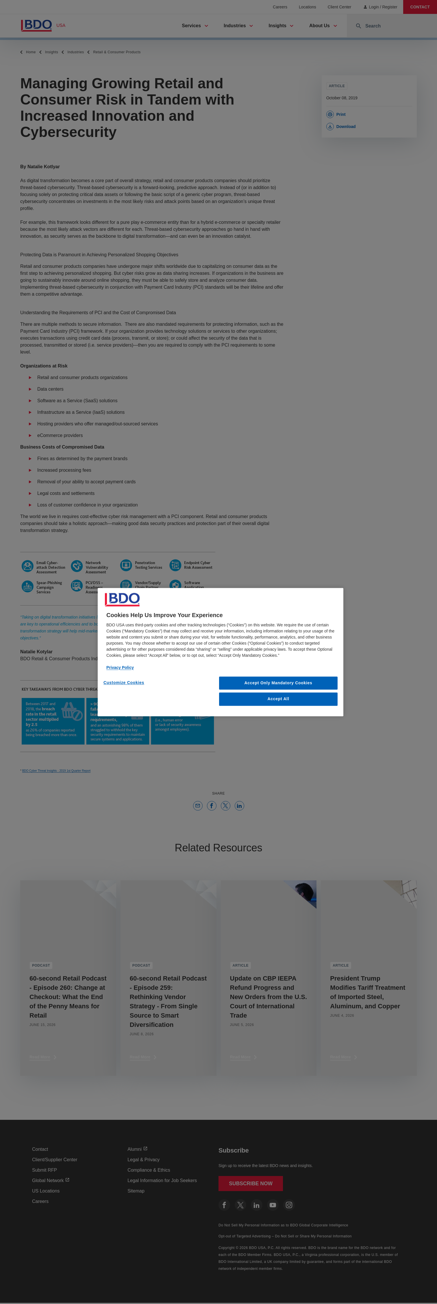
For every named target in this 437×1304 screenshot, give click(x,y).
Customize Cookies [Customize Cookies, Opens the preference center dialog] (123, 682)
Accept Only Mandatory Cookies (278, 683)
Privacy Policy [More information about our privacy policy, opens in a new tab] (120, 667)
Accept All (278, 699)
